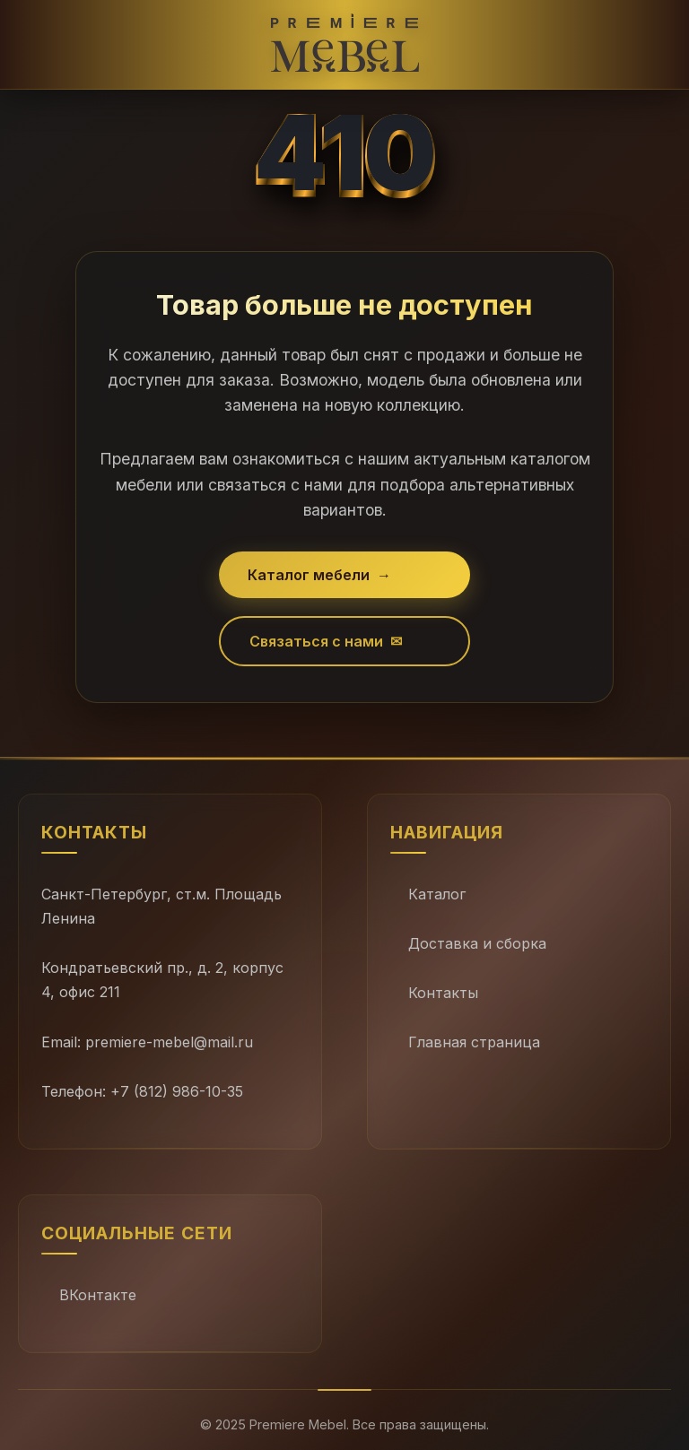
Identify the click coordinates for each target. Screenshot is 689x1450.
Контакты (443, 993)
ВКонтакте (97, 1295)
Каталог (437, 894)
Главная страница (474, 1042)
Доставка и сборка (477, 943)
